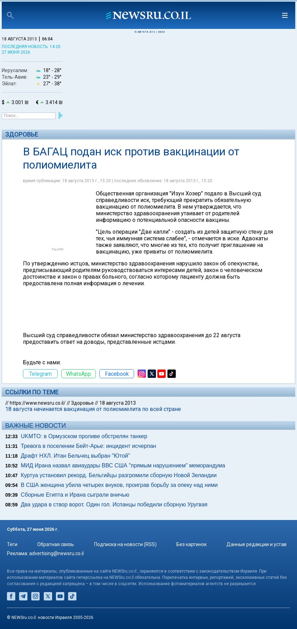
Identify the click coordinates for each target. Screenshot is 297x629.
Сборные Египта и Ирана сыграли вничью (75, 495)
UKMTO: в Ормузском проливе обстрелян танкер (84, 436)
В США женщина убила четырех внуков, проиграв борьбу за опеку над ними (119, 485)
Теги (12, 544)
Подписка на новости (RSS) (125, 544)
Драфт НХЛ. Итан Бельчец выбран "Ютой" (75, 456)
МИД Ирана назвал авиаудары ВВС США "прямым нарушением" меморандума (123, 465)
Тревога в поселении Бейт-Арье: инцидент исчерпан (88, 446)
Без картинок (191, 544)
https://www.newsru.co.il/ (38, 403)
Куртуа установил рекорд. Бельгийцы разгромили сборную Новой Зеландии (119, 475)
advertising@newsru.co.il (56, 553)
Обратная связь (55, 544)
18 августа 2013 (117, 403)
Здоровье (21, 134)
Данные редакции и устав (256, 544)
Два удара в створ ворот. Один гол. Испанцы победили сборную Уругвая (114, 504)
